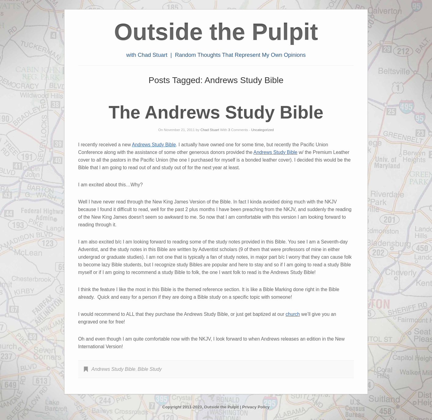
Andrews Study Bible (154, 144)
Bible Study (149, 369)
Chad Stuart (209, 130)
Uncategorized (262, 130)
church (293, 314)
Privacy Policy (256, 407)
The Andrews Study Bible (215, 112)
